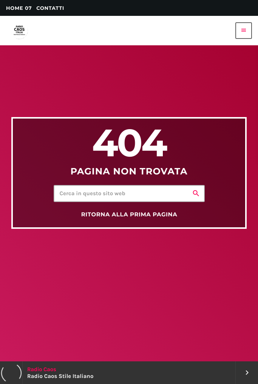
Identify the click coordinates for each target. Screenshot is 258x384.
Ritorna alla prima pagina (129, 214)
